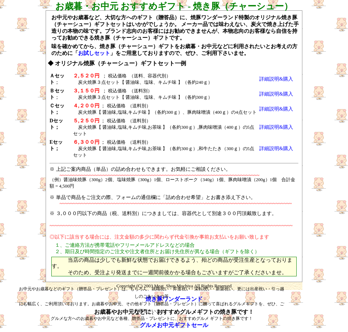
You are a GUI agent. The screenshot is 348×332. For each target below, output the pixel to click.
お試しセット (94, 53)
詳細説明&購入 (276, 79)
